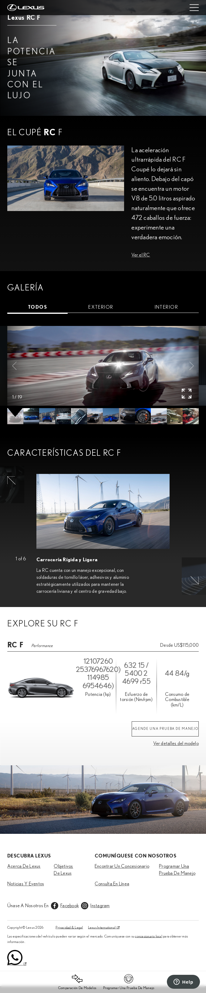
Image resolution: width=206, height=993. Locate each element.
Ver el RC (140, 255)
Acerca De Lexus (24, 866)
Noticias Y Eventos (25, 883)
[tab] (37, 307)
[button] (14, 366)
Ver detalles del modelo (176, 743)
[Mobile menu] (194, 7)
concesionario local (148, 936)
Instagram (100, 905)
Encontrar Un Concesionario (122, 866)
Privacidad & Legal (69, 927)
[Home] (25, 7)
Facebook (69, 905)
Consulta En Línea (112, 883)
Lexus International (102, 927)
